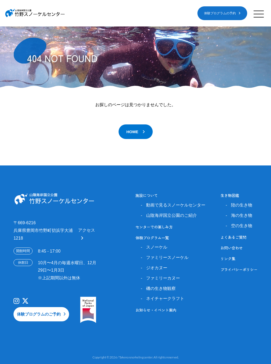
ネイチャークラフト (165, 298)
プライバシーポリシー (239, 269)
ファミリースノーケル (167, 257)
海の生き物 (241, 215)
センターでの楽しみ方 (154, 227)
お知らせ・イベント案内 (156, 310)
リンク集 (227, 258)
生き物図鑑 (229, 195)
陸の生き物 (241, 205)
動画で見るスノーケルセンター (175, 205)
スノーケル (156, 247)
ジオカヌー (156, 268)
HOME (132, 131)
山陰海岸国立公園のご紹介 (171, 215)
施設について (147, 195)
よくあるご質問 (233, 237)
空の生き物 (241, 225)
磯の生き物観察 (161, 288)
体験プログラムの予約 (220, 13)
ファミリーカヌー (163, 278)
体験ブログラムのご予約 (39, 314)
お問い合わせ (231, 247)
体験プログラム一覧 (152, 237)
